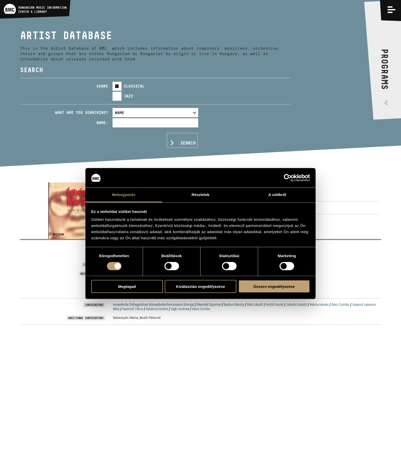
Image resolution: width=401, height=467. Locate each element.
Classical (134, 86)
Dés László (255, 304)
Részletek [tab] (200, 194)
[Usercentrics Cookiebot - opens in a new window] (287, 178)
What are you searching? (81, 112)
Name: (102, 122)
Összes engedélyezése (274, 286)
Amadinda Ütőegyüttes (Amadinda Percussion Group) (153, 304)
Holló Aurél (274, 304)
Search (188, 143)
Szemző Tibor (132, 309)
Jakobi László (296, 304)
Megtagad (127, 286)
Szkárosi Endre (157, 309)
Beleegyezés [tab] (123, 194)
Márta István (319, 304)
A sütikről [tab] (277, 194)
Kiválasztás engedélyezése (200, 286)
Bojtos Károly (234, 304)
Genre (102, 86)
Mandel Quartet (209, 304)
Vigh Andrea (180, 309)
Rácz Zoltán (340, 304)
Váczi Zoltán (201, 309)
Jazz (128, 96)
